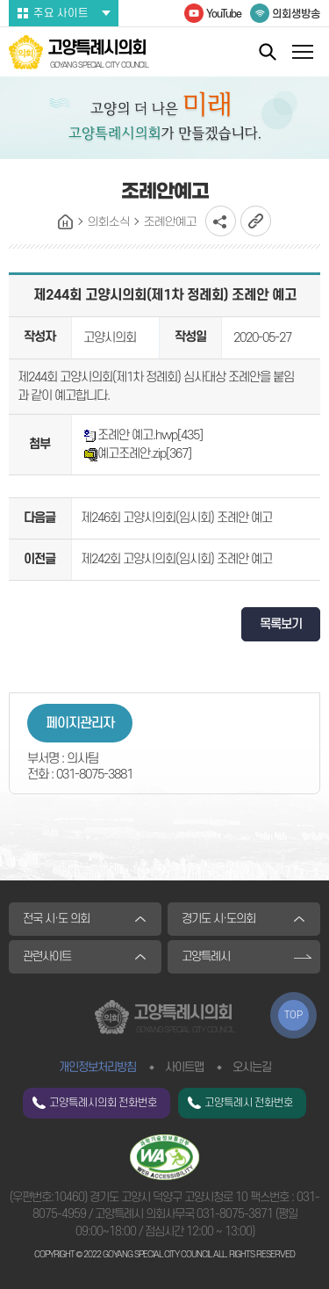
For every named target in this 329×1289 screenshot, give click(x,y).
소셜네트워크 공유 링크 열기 (220, 221)
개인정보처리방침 (97, 1067)
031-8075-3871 (235, 1213)
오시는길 (251, 1067)
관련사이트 (47, 956)
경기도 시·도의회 (218, 918)
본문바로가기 (0, 0)
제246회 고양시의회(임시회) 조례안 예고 (176, 518)
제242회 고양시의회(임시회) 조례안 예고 (176, 559)
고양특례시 (206, 956)
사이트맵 (184, 1067)
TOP (293, 1015)
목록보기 (281, 624)
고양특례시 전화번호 (248, 1103)
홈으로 (66, 222)
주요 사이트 (61, 13)
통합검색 (267, 51)
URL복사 (255, 221)
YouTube (223, 14)
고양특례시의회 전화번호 (103, 1103)
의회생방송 (296, 14)
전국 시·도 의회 (56, 918)
